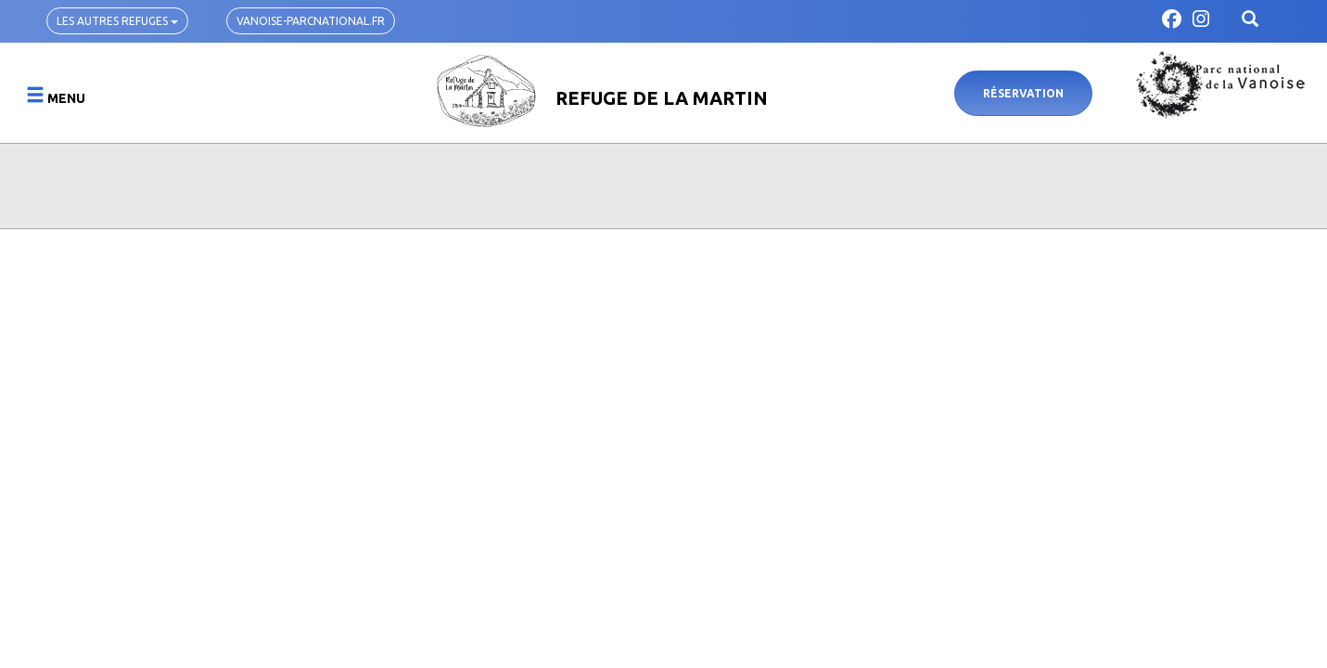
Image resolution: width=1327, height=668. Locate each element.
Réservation (1023, 93)
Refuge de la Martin (661, 98)
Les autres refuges (117, 21)
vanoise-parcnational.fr (310, 21)
